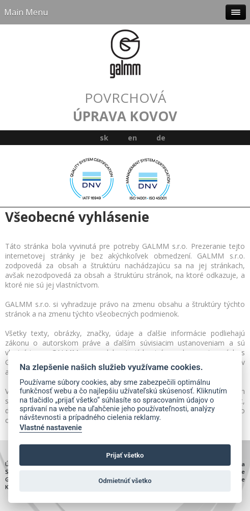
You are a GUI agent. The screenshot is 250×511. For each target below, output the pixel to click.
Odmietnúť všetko (124, 481)
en (132, 138)
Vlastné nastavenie (50, 427)
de (160, 138)
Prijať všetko (125, 455)
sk (104, 138)
